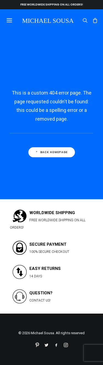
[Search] (83, 20)
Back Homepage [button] (51, 152)
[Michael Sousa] (48, 20)
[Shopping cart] (93, 20)
